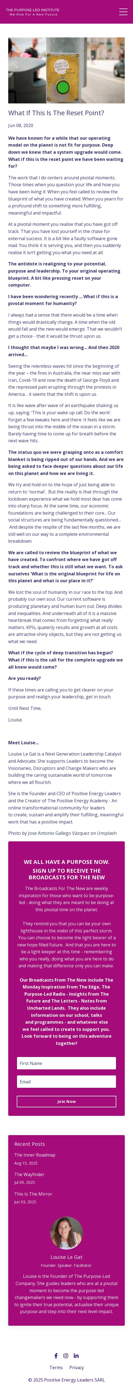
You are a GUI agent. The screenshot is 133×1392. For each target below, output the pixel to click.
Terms (56, 1367)
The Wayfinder (29, 1174)
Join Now (66, 1101)
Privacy (76, 1367)
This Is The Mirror (33, 1194)
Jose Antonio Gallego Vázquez (58, 833)
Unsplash (107, 833)
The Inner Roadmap (34, 1155)
